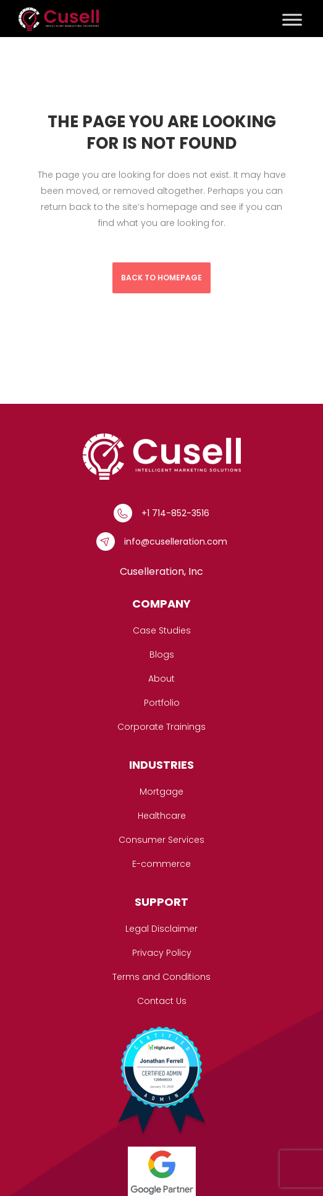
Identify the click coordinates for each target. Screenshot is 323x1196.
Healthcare (162, 815)
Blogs (161, 654)
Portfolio (162, 702)
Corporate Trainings (161, 727)
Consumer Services (161, 840)
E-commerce (161, 864)
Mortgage (161, 791)
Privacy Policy (161, 953)
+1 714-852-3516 (175, 513)
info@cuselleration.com (175, 541)
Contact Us (162, 1001)
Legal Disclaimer (161, 928)
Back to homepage (161, 277)
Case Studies (162, 630)
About (161, 678)
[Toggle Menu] (292, 19)
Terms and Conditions (161, 977)
